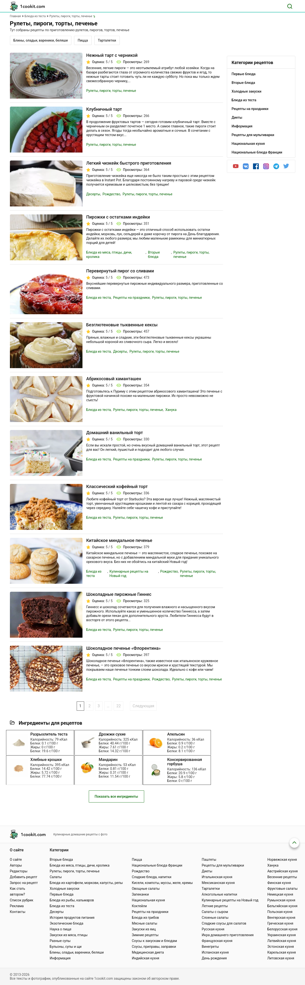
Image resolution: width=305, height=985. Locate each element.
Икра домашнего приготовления (227, 935)
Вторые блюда (61, 859)
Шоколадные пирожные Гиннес (118, 594)
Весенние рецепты (282, 877)
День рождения (214, 958)
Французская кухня (217, 941)
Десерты (93, 194)
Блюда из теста (98, 297)
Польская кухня (279, 912)
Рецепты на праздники (131, 297)
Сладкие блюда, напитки (151, 877)
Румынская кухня (281, 900)
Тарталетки (107, 40)
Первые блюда (61, 894)
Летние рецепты (215, 906)
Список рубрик (21, 900)
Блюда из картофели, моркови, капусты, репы (86, 883)
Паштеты (209, 859)
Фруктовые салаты (282, 888)
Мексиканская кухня (218, 883)
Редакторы (19, 871)
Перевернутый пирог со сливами (120, 270)
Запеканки (140, 894)
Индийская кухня (145, 958)
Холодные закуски (64, 888)
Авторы (16, 865)
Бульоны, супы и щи (66, 947)
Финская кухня (279, 883)
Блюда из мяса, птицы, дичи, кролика (79, 865)
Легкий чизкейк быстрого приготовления (128, 163)
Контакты (17, 912)
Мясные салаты (144, 923)
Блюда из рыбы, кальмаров (72, 900)
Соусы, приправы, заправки (154, 947)
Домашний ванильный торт (114, 432)
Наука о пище (60, 929)
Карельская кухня (281, 952)
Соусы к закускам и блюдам (154, 941)
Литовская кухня (280, 958)
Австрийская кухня (282, 871)
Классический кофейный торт (117, 486)
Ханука (170, 410)
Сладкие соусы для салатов (224, 923)
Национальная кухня (148, 900)
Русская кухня (213, 929)
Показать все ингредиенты (116, 801)
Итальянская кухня (217, 877)
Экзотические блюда (66, 923)
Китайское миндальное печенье (119, 540)
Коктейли (139, 906)
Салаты (56, 877)
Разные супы (60, 941)
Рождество (111, 194)
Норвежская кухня (282, 859)
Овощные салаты (146, 888)
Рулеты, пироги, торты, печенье (111, 91)
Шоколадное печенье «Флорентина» (123, 648)
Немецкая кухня (280, 894)
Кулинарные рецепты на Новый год (230, 900)
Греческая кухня (280, 923)
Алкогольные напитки (219, 894)
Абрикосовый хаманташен (113, 378)
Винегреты (210, 947)
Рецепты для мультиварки (223, 865)
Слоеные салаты (215, 917)
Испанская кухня (215, 952)
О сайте (16, 859)
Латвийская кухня (281, 941)
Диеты (207, 871)
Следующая (143, 706)
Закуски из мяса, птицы (68, 935)
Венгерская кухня (281, 917)
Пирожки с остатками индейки (118, 216)
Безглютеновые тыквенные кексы (122, 324)
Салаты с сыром (215, 912)
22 (118, 706)
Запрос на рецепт (24, 883)
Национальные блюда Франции (157, 865)
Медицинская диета (148, 952)
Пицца (83, 40)
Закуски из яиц (144, 929)
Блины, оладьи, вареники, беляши (41, 40)
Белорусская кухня (282, 929)
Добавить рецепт (23, 877)
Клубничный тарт (104, 109)
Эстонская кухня (280, 947)
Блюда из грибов (145, 917)
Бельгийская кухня (282, 906)
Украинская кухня (281, 935)
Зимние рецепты (145, 935)
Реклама (17, 906)
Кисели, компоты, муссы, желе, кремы (162, 883)
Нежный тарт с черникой (112, 55)
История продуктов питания (72, 917)
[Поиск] (289, 6)
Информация (60, 958)
